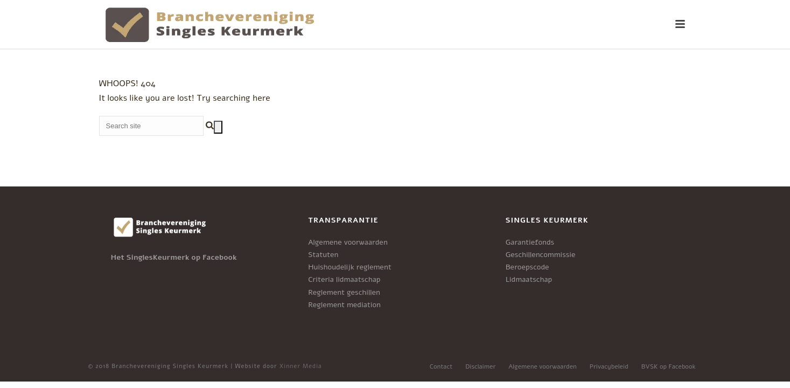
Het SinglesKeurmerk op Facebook (174, 257)
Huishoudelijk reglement (349, 267)
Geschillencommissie (541, 255)
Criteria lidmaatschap (344, 279)
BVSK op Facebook (668, 366)
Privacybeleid (609, 366)
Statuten (323, 255)
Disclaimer (480, 366)
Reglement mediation (344, 305)
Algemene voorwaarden (348, 242)
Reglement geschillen (344, 292)
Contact (441, 366)
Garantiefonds (530, 242)
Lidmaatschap (529, 279)
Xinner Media (300, 366)
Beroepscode (527, 267)
